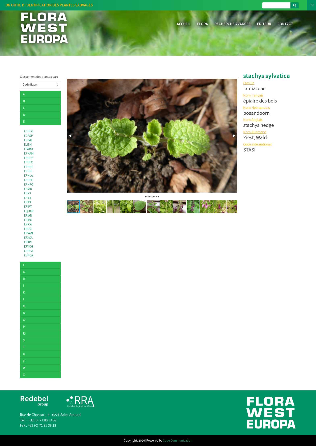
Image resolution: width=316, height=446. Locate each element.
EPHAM (29, 153)
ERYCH (28, 247)
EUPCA (28, 255)
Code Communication (177, 441)
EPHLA (28, 176)
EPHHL (28, 171)
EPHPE (28, 180)
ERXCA (28, 238)
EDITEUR (264, 23)
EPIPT (28, 207)
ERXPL (28, 242)
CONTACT (285, 23)
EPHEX (28, 162)
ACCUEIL (184, 23)
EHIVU (28, 140)
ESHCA (28, 251)
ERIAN (28, 216)
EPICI (27, 193)
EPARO (28, 149)
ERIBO (28, 220)
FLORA (202, 23)
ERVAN (28, 233)
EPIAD (28, 189)
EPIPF (28, 202)
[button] (70, 136)
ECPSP (28, 136)
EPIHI (27, 198)
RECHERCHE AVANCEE (232, 23)
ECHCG (28, 131)
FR (311, 5)
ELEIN (28, 145)
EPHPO (28, 185)
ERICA (28, 224)
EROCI (28, 229)
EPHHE (28, 167)
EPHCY (28, 158)
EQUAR (28, 211)
